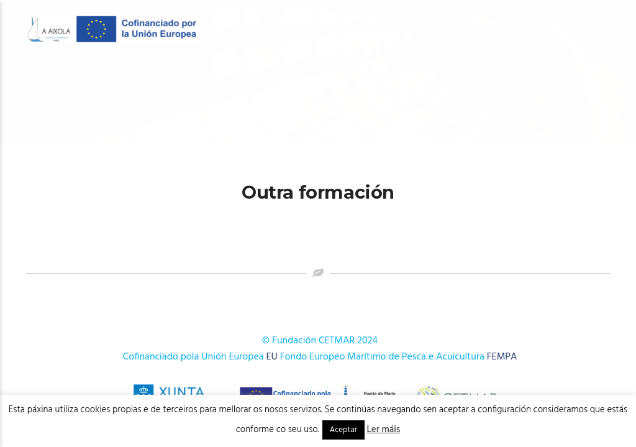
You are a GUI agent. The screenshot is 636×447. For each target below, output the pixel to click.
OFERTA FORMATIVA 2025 (288, 81)
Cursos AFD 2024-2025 (413, 81)
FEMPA (502, 357)
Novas (583, 81)
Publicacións (516, 81)
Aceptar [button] (343, 429)
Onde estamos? (72, 130)
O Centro (57, 81)
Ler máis (384, 429)
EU (272, 357)
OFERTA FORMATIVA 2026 (161, 81)
